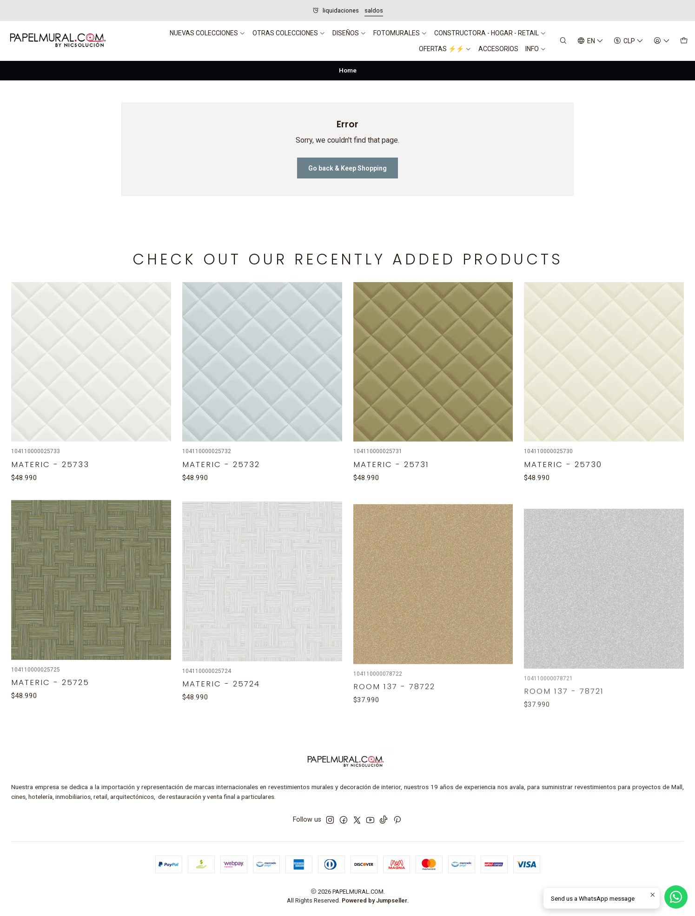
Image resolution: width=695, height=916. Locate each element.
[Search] (563, 41)
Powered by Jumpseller (374, 900)
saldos (373, 10)
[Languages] (590, 41)
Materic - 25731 (391, 507)
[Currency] (628, 41)
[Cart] (683, 41)
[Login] (661, 41)
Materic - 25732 (221, 496)
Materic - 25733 (50, 484)
